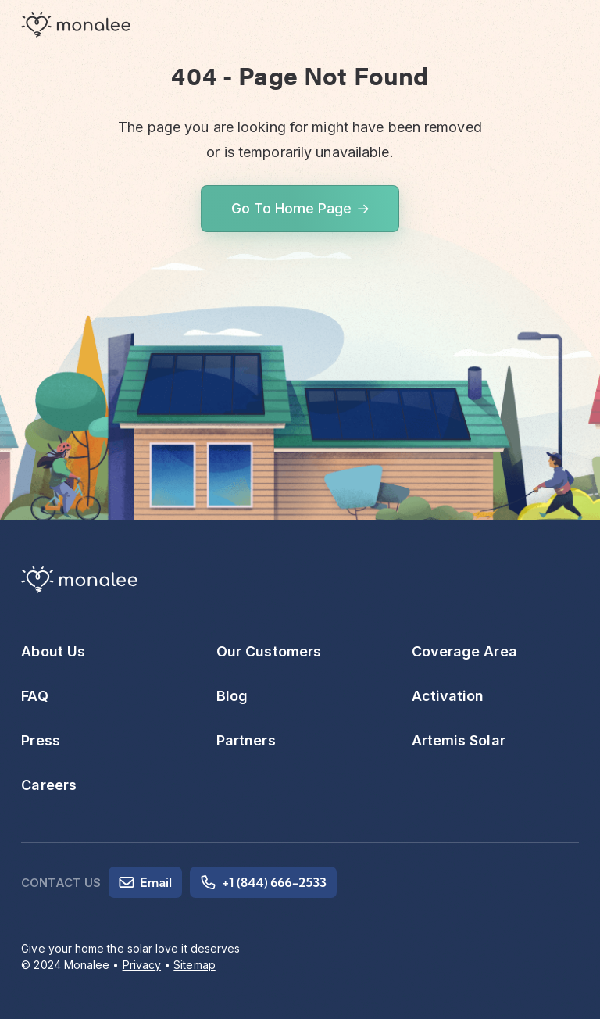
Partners (246, 740)
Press (40, 740)
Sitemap (194, 964)
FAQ (34, 696)
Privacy (142, 964)
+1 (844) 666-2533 (263, 882)
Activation (448, 696)
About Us (53, 651)
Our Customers (268, 651)
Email (145, 882)
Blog (232, 696)
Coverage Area (464, 651)
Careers (49, 785)
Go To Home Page (291, 208)
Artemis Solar (458, 740)
